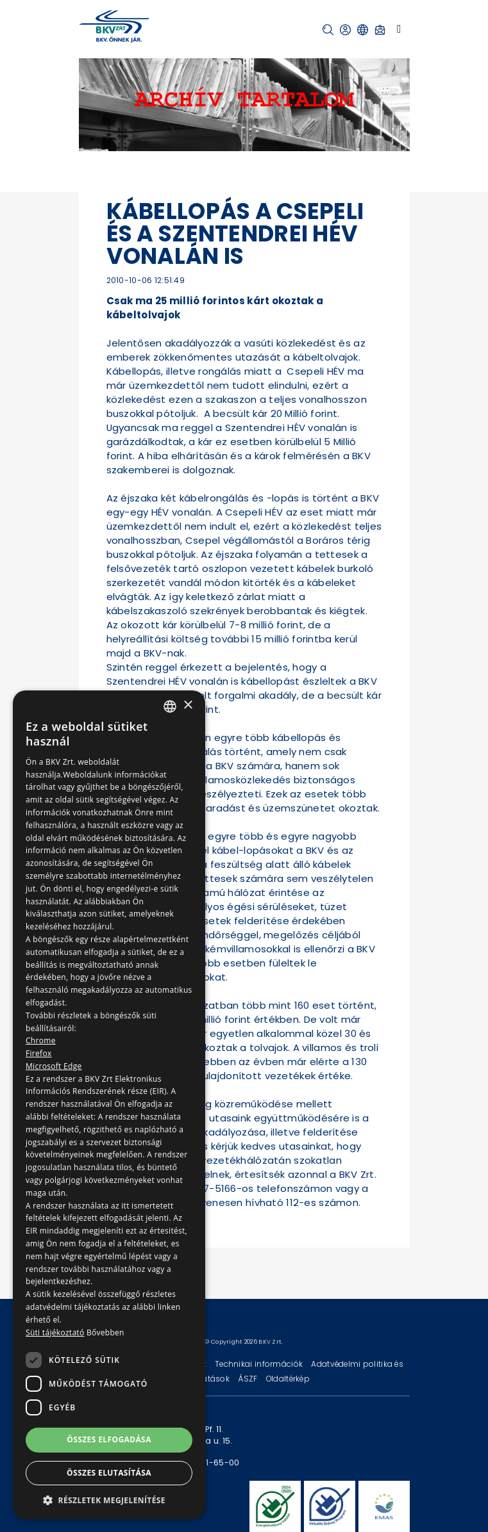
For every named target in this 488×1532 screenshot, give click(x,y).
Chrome (41, 1040)
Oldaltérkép (288, 1378)
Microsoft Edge (54, 1066)
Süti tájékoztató (55, 1332)
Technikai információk (260, 1363)
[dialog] (109, 1104)
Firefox (39, 1053)
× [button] (187, 705)
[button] (328, 29)
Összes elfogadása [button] (109, 1439)
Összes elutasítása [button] (109, 1472)
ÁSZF (248, 1378)
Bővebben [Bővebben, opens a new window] (105, 1332)
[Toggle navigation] (399, 29)
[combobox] (170, 706)
